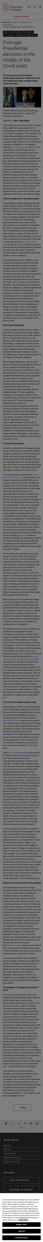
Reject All (21, 1231)
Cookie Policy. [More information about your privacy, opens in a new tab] (23, 1220)
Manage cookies (21, 1224)
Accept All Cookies (21, 1238)
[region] (21, 1217)
